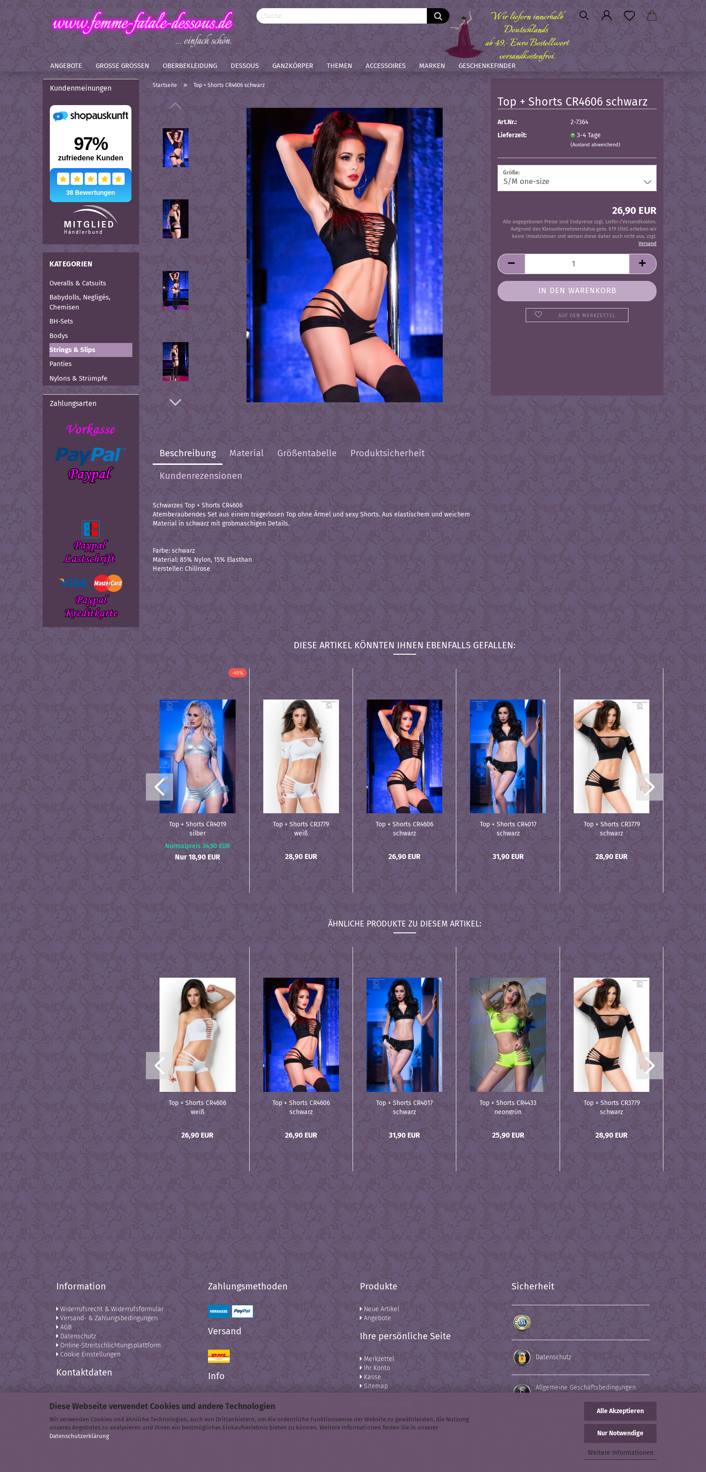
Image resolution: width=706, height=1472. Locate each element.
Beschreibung (188, 453)
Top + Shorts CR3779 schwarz (612, 828)
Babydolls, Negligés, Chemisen (80, 302)
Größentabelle (307, 453)
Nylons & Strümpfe (78, 378)
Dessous (245, 66)
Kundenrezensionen (201, 475)
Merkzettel (377, 1359)
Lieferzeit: (512, 135)
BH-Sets (61, 321)
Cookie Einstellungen (88, 1354)
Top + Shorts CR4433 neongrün (508, 1107)
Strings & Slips (72, 350)
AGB (64, 1327)
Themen (339, 66)
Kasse (370, 1377)
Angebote (66, 66)
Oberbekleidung (190, 66)
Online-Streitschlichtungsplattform (108, 1345)
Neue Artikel (379, 1309)
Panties (60, 364)
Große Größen (122, 66)
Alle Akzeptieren (620, 1411)
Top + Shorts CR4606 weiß (197, 1107)
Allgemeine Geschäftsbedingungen (586, 1387)
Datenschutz (76, 1336)
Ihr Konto (375, 1368)
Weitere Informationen (620, 1453)
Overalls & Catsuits (77, 283)
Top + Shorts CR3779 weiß (301, 828)
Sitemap (374, 1386)
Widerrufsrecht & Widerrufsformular (110, 1309)
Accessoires (386, 66)
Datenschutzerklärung (79, 1436)
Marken (432, 66)
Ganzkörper (292, 66)
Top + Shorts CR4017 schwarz (508, 828)
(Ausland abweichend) (595, 145)
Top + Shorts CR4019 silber (197, 828)
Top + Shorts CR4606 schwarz (404, 828)
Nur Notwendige (620, 1433)
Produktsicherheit (387, 453)
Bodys (58, 336)
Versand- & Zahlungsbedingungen (107, 1318)
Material (246, 453)
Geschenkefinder (487, 66)
